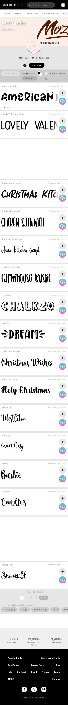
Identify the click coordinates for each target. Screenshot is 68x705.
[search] (41, 5)
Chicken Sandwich (10, 211)
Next (43, 597)
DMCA (11, 679)
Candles (5, 491)
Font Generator (50, 13)
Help (10, 672)
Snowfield (6, 564)
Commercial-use (57, 73)
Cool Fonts (13, 665)
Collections (32, 13)
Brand (34, 672)
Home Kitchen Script (12, 239)
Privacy (45, 672)
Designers (56, 643)
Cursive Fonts (37, 665)
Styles (18, 13)
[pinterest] (43, 689)
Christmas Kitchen (11, 183)
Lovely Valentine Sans (12, 114)
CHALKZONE (7, 295)
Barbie (4, 463)
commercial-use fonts (34, 644)
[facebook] (24, 689)
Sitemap (55, 679)
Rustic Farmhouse (10, 267)
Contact (36, 65)
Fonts (7, 13)
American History (10, 86)
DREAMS (5, 323)
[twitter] (34, 689)
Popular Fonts (15, 658)
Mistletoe (6, 407)
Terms (57, 672)
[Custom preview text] (10, 73)
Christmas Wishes (10, 351)
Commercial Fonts (50, 658)
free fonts (11, 643)
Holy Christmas (9, 379)
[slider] (27, 73)
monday (5, 435)
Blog (58, 665)
